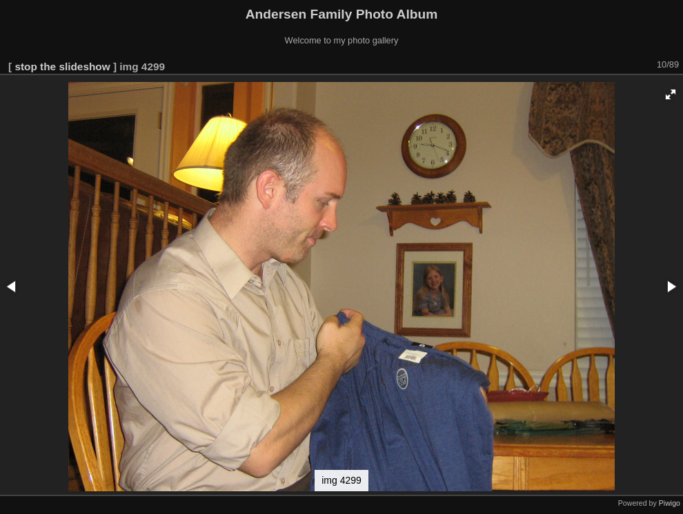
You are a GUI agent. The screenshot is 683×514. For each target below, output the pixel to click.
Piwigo (669, 503)
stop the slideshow (62, 66)
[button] (671, 94)
